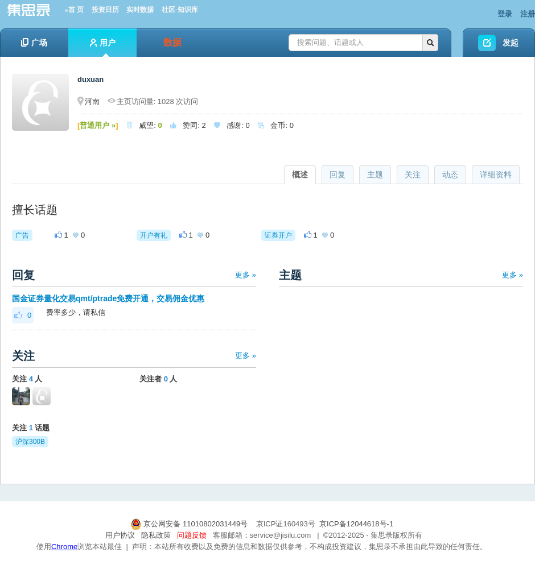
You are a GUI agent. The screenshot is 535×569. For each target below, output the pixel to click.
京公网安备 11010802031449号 (190, 524)
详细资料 (496, 174)
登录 (504, 14)
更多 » (245, 275)
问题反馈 (192, 535)
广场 (34, 42)
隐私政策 (156, 535)
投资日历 (105, 10)
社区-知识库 (180, 10)
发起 (510, 42)
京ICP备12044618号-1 (356, 524)
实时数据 (140, 10)
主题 (375, 174)
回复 (337, 174)
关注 (413, 174)
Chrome (64, 546)
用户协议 (120, 535)
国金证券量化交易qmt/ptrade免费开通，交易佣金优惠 (108, 298)
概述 (300, 174)
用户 (103, 47)
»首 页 (74, 10)
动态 (450, 174)
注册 (527, 14)
